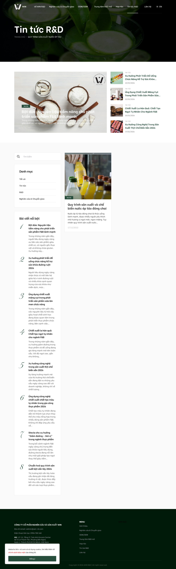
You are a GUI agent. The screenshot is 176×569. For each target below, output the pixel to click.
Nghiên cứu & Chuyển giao (61, 6)
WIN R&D (122, 521)
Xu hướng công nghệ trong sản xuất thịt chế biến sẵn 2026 (142, 126)
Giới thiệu (83, 526)
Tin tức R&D (132, 6)
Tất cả (22, 178)
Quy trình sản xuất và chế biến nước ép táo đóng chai (87, 206)
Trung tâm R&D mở (103, 6)
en (160, 6)
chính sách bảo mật (16, 552)
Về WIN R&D (39, 6)
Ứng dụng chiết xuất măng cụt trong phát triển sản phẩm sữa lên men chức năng (142, 95)
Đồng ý (32, 558)
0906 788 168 (36, 533)
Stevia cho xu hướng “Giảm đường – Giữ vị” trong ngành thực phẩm (41, 436)
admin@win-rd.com (34, 529)
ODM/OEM (83, 6)
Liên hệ (147, 6)
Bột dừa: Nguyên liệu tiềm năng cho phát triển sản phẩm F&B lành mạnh (58, 114)
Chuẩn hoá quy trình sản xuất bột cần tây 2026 (42, 467)
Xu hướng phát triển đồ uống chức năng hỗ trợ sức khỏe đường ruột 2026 (140, 79)
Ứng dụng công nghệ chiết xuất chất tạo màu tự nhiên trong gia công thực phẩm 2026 (41, 401)
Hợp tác (119, 6)
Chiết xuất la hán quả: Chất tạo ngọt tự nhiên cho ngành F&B (142, 109)
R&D (21, 192)
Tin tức (26, 106)
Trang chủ (19, 36)
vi (157, 6)
